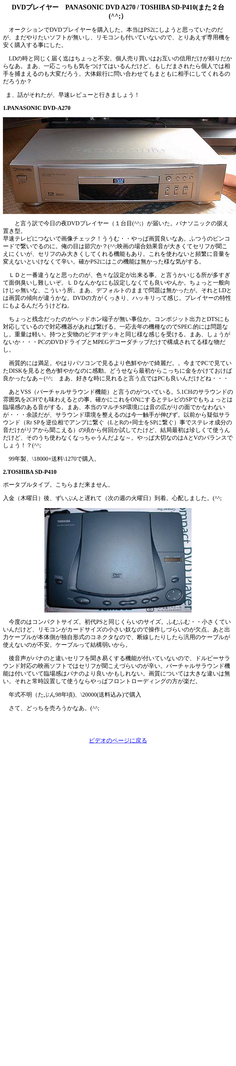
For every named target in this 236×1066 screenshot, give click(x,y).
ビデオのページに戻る (118, 740)
